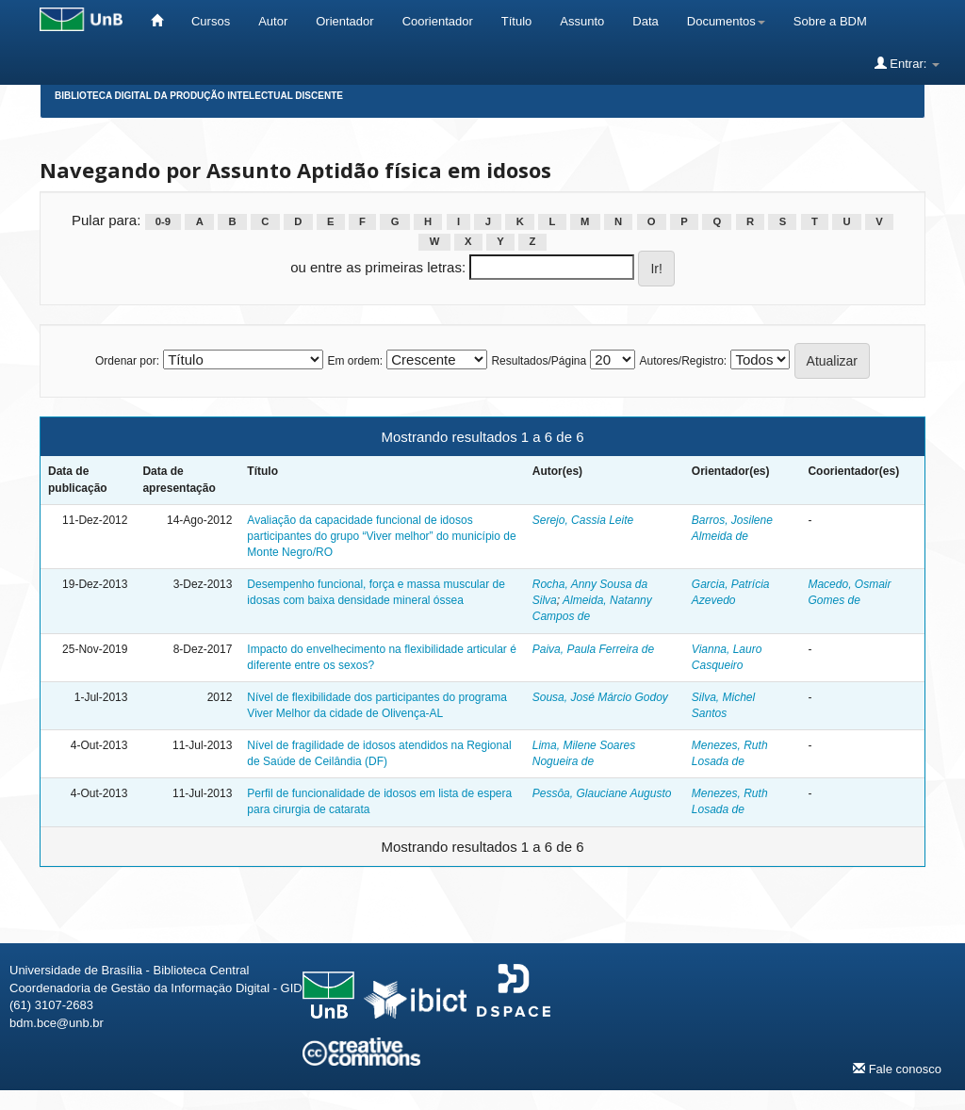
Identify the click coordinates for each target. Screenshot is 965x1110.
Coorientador (437, 21)
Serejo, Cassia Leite (582, 520)
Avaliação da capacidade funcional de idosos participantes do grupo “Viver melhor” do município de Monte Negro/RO (381, 536)
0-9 (163, 221)
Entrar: (907, 63)
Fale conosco (897, 1068)
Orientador (344, 21)
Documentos (726, 21)
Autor (272, 21)
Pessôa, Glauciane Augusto (602, 793)
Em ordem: (355, 360)
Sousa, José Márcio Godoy (600, 697)
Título (516, 21)
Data (645, 21)
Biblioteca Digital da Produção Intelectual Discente (199, 95)
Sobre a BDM (830, 21)
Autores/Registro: (683, 360)
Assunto (582, 21)
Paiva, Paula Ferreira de (593, 649)
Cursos (210, 21)
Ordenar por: (127, 360)
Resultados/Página (538, 360)
